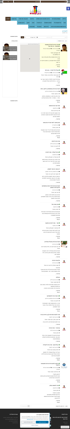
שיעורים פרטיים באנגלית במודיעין (52, 241)
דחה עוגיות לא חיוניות (28, 422)
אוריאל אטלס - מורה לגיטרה (52, 152)
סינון (66, 40)
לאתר (57, 76)
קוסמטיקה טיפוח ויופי (13, 421)
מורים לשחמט (56, 108)
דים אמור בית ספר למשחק (54, 169)
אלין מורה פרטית (56, 260)
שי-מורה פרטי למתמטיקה (53, 296)
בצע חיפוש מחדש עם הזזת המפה (33, 44)
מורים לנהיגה (15, 422)
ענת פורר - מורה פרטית (54, 328)
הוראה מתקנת (56, 225)
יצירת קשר (65, 422)
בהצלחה (58, 277)
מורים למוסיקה (56, 154)
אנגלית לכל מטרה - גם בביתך (52, 70)
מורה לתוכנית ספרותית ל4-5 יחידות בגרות (50, 314)
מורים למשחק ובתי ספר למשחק (52, 171)
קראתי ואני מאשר (42, 422)
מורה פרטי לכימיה (56, 141)
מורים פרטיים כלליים (55, 143)
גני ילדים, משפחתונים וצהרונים (11, 419)
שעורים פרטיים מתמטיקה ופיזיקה (52, 91)
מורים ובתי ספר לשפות (54, 317)
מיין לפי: (61, 40)
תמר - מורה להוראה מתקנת (52, 223)
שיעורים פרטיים (56, 48)
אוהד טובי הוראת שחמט (54, 105)
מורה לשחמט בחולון (54, 385)
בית (66, 32)
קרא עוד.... (57, 64)
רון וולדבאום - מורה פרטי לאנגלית (51, 344)
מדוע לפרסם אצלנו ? (63, 426)
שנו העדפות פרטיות (65, 427)
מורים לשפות (56, 206)
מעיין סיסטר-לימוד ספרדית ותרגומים (51, 122)
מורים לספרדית (56, 125)
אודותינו (65, 423)
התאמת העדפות (35, 425)
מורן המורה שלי (55, 204)
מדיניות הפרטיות (30, 419)
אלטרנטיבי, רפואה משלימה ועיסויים (10, 417)
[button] (68, 8)
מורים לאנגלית (48, 72)
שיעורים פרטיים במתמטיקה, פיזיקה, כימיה (50, 88)
